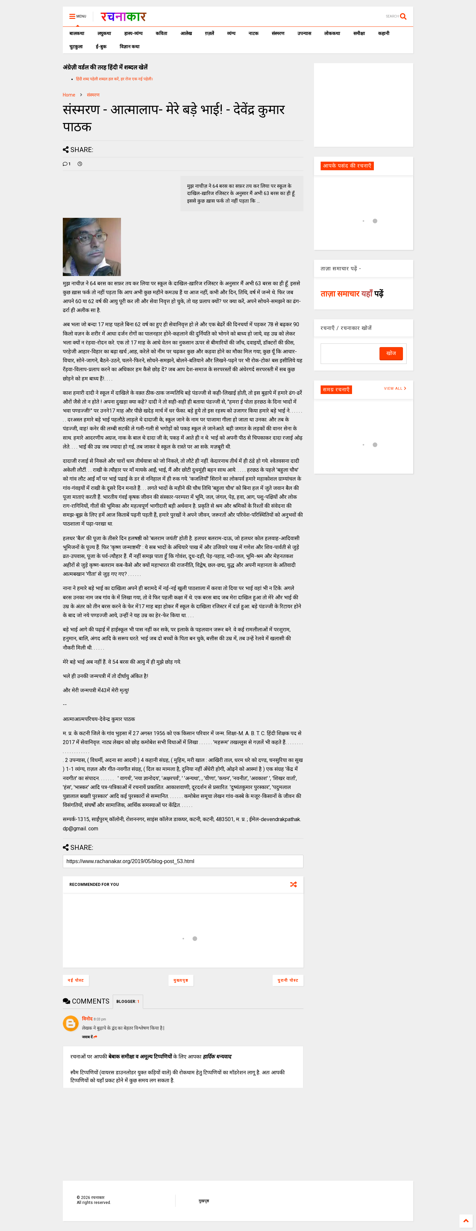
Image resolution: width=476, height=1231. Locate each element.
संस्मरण (278, 33)
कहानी (383, 33)
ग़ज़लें (209, 33)
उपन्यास (304, 33)
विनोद (87, 1018)
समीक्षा (359, 33)
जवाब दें (89, 1037)
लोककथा (332, 33)
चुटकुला (76, 46)
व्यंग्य (231, 33)
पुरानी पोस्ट (288, 980)
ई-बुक (101, 46)
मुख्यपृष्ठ (181, 980)
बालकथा (76, 33)
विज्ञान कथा (129, 46)
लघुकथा (104, 33)
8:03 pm (100, 1019)
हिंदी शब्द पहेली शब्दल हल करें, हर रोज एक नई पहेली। (114, 79)
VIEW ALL (395, 388)
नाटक (253, 33)
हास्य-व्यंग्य (133, 33)
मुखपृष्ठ (204, 1201)
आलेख (186, 33)
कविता (161, 33)
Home (69, 95)
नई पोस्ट (76, 980)
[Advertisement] (363, 104)
